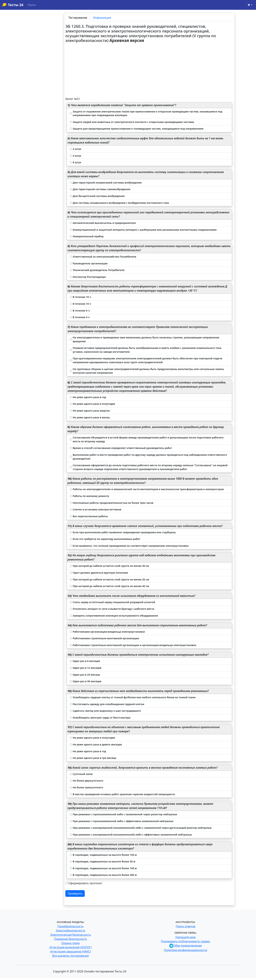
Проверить (75, 893)
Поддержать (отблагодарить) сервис (185, 941)
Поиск (32, 5)
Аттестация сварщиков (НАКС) (70, 951)
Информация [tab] (102, 18)
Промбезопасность (70, 926)
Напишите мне (185, 937)
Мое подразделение (185, 945)
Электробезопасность (70, 930)
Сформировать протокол (85, 883)
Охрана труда (70, 943)
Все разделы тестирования (70, 956)
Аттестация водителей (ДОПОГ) (70, 947)
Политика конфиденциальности (185, 950)
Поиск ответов (185, 926)
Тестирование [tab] (77, 18)
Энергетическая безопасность (70, 935)
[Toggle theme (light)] (250, 5)
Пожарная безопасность (70, 939)
